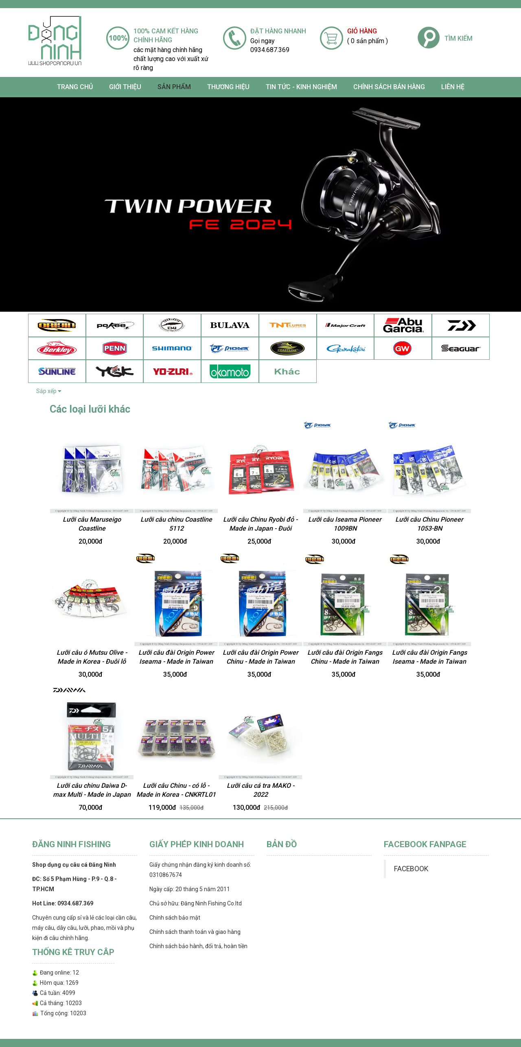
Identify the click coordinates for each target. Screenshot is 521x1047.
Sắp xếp (48, 391)
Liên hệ (452, 87)
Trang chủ (75, 87)
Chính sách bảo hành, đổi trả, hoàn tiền (198, 946)
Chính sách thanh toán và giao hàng (195, 932)
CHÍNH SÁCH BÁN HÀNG (389, 87)
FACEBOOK (411, 869)
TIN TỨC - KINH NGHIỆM (301, 87)
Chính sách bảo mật (174, 917)
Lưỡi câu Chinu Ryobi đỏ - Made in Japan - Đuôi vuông (260, 529)
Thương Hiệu (228, 87)
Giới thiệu (125, 87)
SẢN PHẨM (174, 87)
